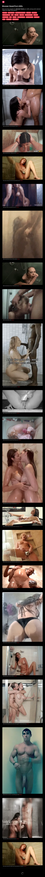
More (15, 45)
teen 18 (36, 14)
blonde (16, 14)
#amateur (9, 259)
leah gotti (5, 17)
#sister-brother (11, 723)
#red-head (13, 180)
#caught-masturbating (20, 723)
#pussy (7, 413)
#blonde (12, 45)
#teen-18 (9, 153)
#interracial (10, 386)
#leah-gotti (12, 85)
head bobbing (21, 17)
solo (4, 19)
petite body (11, 12)
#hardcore (13, 207)
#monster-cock (10, 794)
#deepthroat (16, 285)
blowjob (29, 12)
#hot (4, 413)
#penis (4, 794)
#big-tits (10, 526)
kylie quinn (15, 19)
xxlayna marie (28, 14)
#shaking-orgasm (19, 866)
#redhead (14, 503)
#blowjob (5, 45)
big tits (22, 14)
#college (14, 642)
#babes (5, 207)
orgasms (9, 19)
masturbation (6, 14)
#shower (14, 153)
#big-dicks (9, 588)
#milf (8, 45)
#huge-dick (16, 794)
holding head (29, 17)
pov (10, 17)
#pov (8, 85)
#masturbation (6, 180)
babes (14, 17)
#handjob (15, 259)
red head (36, 17)
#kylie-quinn (15, 126)
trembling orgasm (20, 12)
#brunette (9, 126)
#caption (15, 386)
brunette (34, 12)
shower (5, 12)
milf (12, 14)
